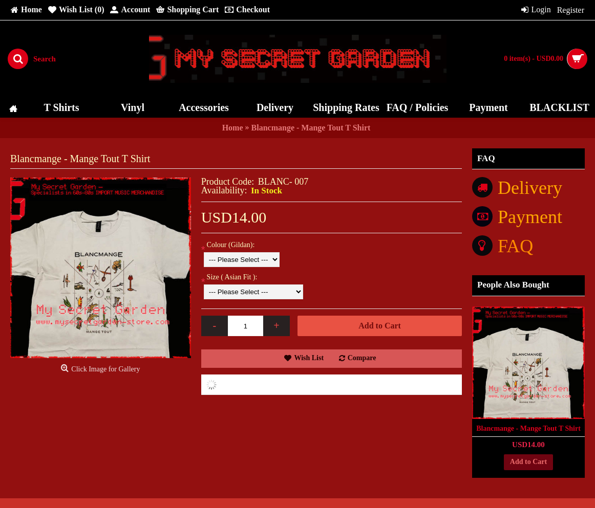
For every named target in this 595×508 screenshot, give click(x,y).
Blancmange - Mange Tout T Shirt (528, 428)
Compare (362, 358)
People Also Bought (513, 285)
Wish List (309, 358)
